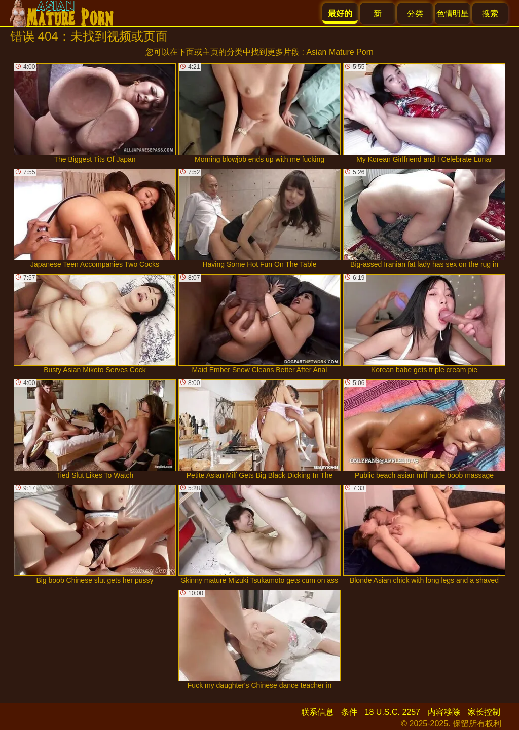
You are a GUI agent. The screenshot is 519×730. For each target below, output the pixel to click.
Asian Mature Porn (340, 52)
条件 (349, 712)
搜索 (490, 13)
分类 (415, 13)
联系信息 (317, 712)
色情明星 (452, 13)
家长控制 (484, 712)
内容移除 (444, 712)
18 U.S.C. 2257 (392, 712)
